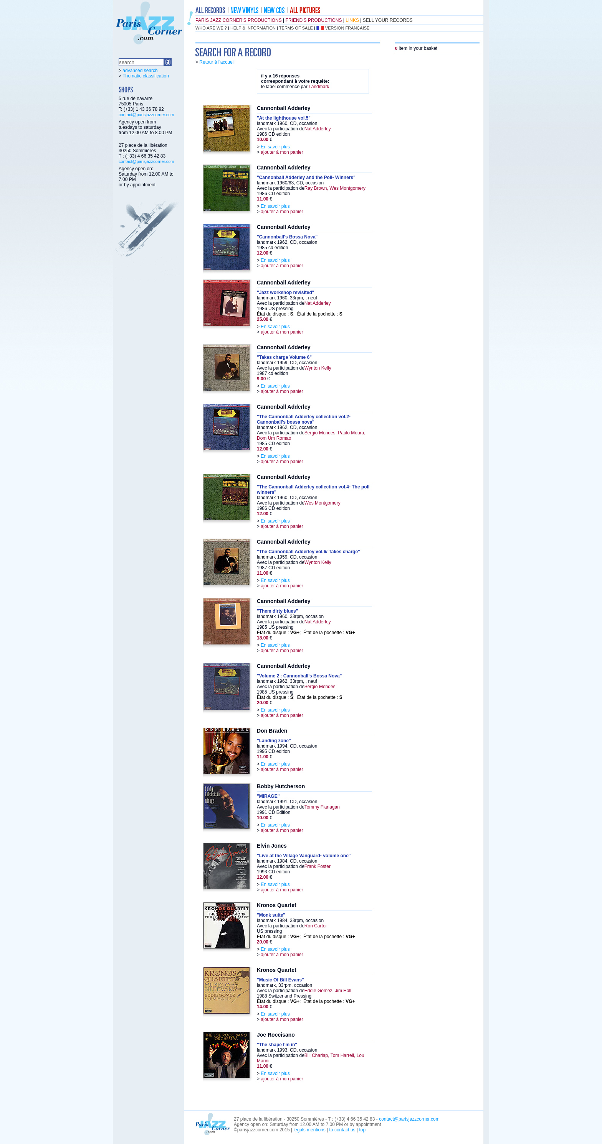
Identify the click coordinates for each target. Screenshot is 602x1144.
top (362, 1129)
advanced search (139, 70)
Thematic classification (145, 76)
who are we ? (211, 28)
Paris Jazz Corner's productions (238, 20)
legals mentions (309, 1129)
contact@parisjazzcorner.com (146, 114)
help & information (253, 28)
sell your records (388, 20)
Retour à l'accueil (217, 62)
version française (347, 28)
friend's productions (314, 20)
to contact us (342, 1129)
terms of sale (296, 28)
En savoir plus (275, 147)
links (352, 20)
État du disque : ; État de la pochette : (299, 314)
